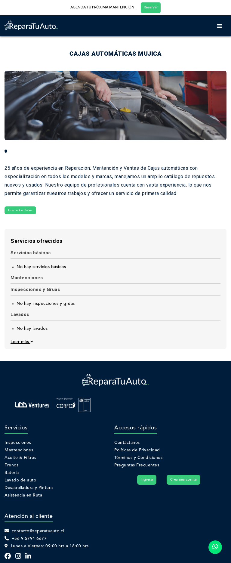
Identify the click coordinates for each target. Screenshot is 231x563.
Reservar (151, 7)
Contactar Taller (20, 210)
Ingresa (147, 479)
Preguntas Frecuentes (136, 465)
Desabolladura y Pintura (29, 488)
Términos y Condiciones (138, 458)
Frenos (11, 465)
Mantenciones (19, 450)
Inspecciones (18, 443)
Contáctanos (127, 443)
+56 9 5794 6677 (26, 539)
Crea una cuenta (183, 479)
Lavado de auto (20, 480)
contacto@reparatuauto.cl (34, 531)
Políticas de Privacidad (137, 450)
